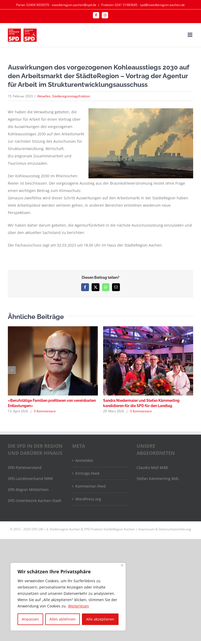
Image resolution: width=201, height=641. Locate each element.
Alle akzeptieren (100, 619)
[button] (12, 370)
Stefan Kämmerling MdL (158, 478)
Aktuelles (44, 96)
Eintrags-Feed (87, 473)
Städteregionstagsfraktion (71, 96)
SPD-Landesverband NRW (30, 478)
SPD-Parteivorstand (25, 467)
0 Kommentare (45, 411)
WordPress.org (88, 498)
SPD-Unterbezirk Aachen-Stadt (34, 500)
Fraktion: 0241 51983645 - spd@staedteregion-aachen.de (143, 5)
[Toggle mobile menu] (190, 35)
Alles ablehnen (62, 619)
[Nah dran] (122, 565)
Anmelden (84, 460)
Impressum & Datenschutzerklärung (164, 529)
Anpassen (30, 619)
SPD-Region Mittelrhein (28, 489)
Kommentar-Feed (90, 486)
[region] (68, 597)
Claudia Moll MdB (152, 467)
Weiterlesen (78, 605)
